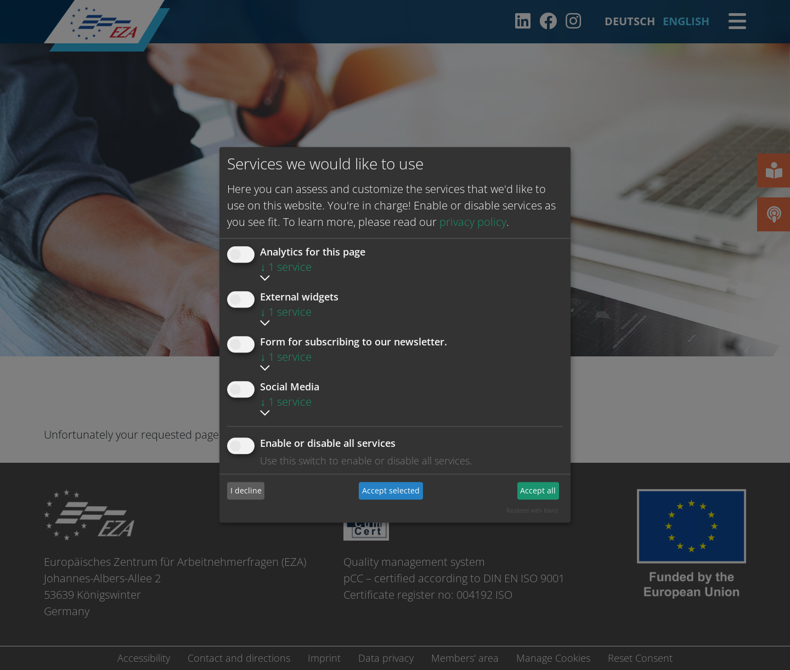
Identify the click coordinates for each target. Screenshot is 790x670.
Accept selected (391, 490)
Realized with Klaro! (532, 510)
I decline (246, 490)
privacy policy (472, 221)
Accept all (538, 490)
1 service (286, 266)
